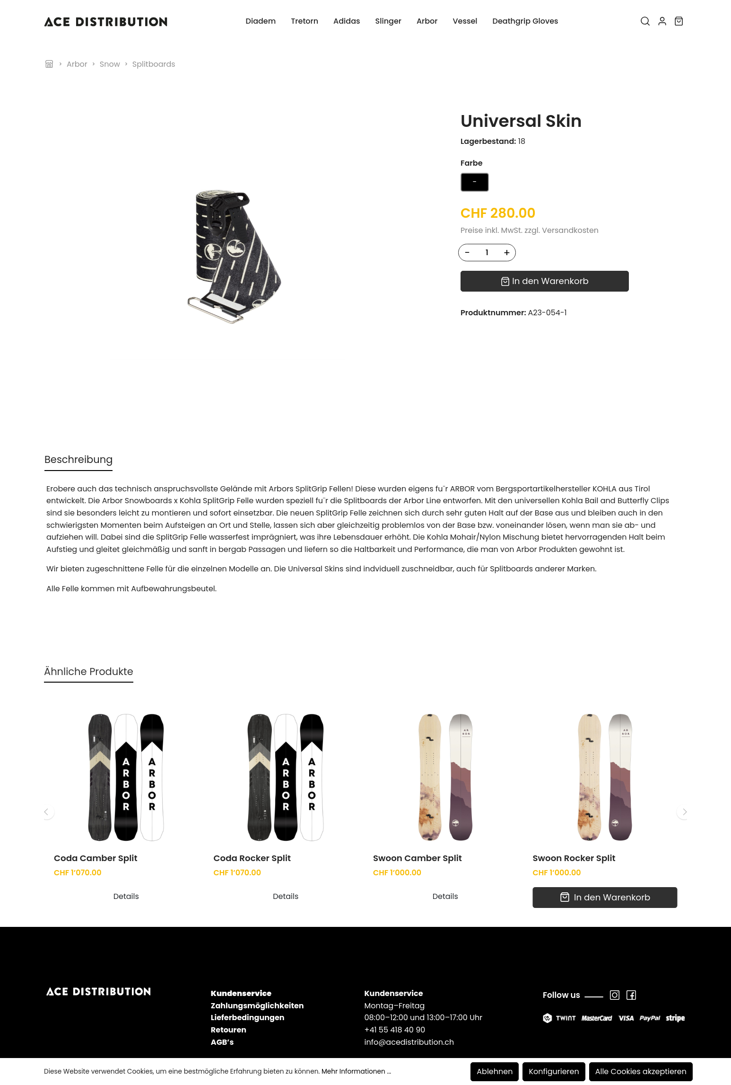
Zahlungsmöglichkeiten (257, 953)
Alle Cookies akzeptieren (641, 1071)
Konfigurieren (554, 1071)
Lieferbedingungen (248, 965)
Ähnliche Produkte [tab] (88, 619)
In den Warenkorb (545, 281)
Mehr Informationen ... (356, 1071)
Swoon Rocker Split (574, 806)
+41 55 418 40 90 (394, 977)
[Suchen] (645, 21)
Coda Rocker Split (252, 806)
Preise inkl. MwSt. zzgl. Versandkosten (530, 230)
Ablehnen (495, 1071)
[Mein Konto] (662, 21)
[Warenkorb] (678, 21)
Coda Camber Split (95, 806)
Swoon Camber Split (417, 806)
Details (126, 844)
